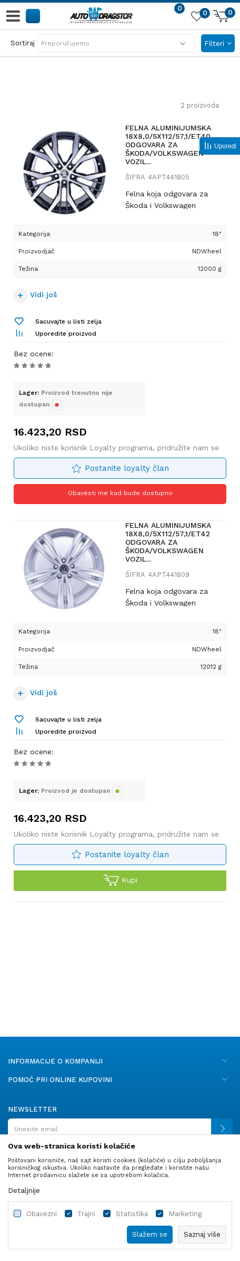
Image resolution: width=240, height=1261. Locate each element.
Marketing (185, 1214)
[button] (33, 15)
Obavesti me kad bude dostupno (120, 493)
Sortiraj (23, 43)
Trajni (86, 1214)
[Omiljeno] (196, 18)
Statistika (132, 1214)
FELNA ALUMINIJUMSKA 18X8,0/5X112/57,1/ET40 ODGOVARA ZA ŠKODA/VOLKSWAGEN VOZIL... (168, 145)
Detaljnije (24, 1190)
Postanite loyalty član (127, 468)
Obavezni (41, 1214)
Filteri (218, 43)
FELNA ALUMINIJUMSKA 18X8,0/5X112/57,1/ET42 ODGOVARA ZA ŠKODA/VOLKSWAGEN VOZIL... (168, 542)
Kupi (120, 881)
